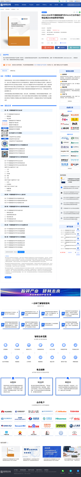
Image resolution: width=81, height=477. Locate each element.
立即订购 (47, 48)
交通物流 (13, 9)
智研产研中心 (39, 469)
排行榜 (57, 4)
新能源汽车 (44, 12)
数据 (62, 4)
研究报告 (24, 4)
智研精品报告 (23, 469)
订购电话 (43, 32)
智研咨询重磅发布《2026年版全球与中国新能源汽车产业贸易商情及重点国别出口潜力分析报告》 (31, 460)
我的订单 (77, 1)
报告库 (38, 4)
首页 (3, 9)
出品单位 (43, 30)
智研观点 (17, 4)
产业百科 (31, 4)
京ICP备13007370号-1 (39, 471)
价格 (42, 38)
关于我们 (71, 1)
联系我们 (46, 469)
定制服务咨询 (21, 251)
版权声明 (6, 55)
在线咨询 (61, 48)
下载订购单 (63, 43)
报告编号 (43, 28)
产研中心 (45, 4)
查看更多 (70, 101)
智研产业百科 (31, 469)
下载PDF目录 (74, 48)
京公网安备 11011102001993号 (50, 471)
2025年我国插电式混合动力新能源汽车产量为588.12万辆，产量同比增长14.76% (72, 460)
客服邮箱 (43, 34)
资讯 (51, 4)
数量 (42, 42)
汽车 (18, 9)
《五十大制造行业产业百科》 (40, 64)
